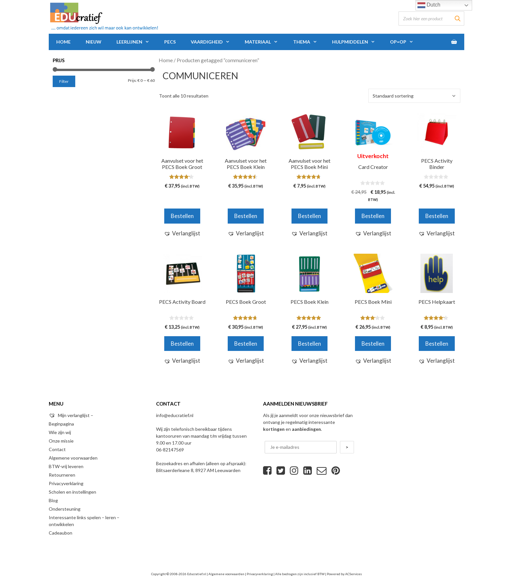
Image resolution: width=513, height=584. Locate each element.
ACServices (353, 574)
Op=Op (405, 42)
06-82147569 (170, 449)
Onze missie (61, 441)
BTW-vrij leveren (66, 466)
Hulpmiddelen (357, 42)
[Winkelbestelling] (414, 96)
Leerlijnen (136, 42)
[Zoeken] (457, 18)
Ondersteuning (64, 509)
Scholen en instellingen (72, 492)
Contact (57, 449)
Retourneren (62, 475)
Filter (64, 81)
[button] (182, 233)
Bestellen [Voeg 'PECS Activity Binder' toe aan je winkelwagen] (436, 215)
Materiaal (265, 42)
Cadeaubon (60, 533)
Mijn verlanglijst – (71, 415)
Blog (53, 500)
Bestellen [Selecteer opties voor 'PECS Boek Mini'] (373, 343)
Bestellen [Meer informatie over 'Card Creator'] (373, 215)
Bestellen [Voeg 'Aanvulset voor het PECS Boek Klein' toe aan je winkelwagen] (245, 215)
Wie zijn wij (60, 432)
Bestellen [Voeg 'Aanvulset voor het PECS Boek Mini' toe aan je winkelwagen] (309, 215)
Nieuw (93, 42)
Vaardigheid (214, 42)
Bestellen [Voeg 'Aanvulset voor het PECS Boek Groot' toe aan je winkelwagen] (182, 215)
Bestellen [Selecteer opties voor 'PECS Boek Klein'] (309, 343)
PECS (170, 42)
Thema (309, 42)
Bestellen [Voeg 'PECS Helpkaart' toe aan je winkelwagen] (436, 343)
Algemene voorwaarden (73, 458)
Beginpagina (61, 424)
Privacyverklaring (66, 483)
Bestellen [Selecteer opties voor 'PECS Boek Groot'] (245, 343)
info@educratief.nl (174, 415)
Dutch (428, 5)
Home (63, 42)
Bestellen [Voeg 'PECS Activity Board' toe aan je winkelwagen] (182, 343)
